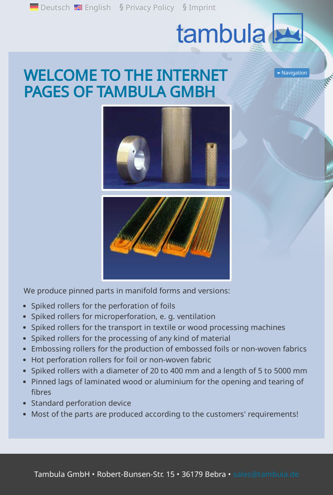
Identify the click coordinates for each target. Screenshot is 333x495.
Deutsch (55, 7)
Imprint (202, 7)
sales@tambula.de (266, 474)
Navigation (292, 72)
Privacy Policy (150, 7)
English (98, 7)
